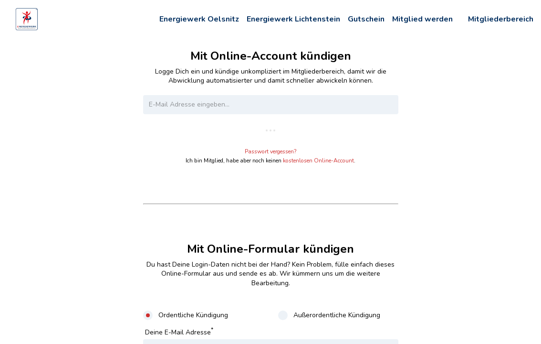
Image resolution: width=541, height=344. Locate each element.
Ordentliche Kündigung (193, 315)
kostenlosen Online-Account (318, 160)
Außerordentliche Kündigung (336, 315)
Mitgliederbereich (500, 19)
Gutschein (366, 19)
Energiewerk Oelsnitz (199, 19)
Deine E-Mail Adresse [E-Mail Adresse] (179, 331)
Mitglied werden (422, 19)
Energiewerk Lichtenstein (293, 19)
